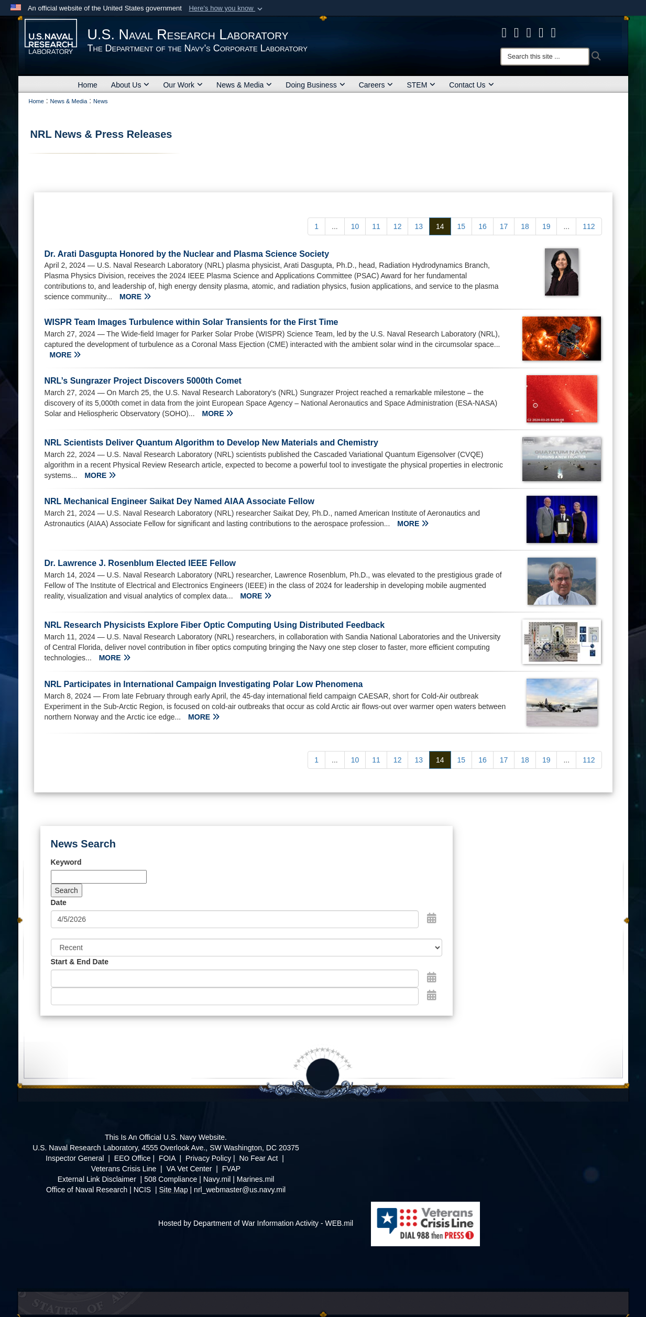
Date (59, 902)
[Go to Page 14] (440, 226)
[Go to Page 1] (316, 226)
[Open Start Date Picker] (432, 977)
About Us (130, 85)
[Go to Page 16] (483, 226)
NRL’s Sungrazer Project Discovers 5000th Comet (143, 380)
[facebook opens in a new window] (504, 32)
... (335, 226)
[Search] (544, 57)
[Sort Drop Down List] (247, 947)
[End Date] (235, 996)
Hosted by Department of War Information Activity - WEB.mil (255, 1223)
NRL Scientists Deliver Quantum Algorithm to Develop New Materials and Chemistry (211, 442)
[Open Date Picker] (432, 918)
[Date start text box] (235, 978)
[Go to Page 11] (376, 226)
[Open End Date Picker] (432, 995)
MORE (135, 296)
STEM (421, 85)
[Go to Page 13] (419, 226)
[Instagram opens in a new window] (529, 32)
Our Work (183, 85)
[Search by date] (235, 919)
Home (87, 85)
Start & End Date (79, 961)
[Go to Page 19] (546, 226)
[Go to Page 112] (588, 226)
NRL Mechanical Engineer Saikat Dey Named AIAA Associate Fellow (179, 501)
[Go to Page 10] (355, 226)
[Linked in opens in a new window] (541, 32)
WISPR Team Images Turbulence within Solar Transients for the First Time (191, 322)
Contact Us (471, 85)
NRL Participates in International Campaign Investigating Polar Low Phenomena (204, 684)
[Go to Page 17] (504, 226)
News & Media (244, 85)
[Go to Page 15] (462, 226)
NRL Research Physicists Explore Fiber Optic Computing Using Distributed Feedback (215, 625)
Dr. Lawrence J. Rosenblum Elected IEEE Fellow (140, 563)
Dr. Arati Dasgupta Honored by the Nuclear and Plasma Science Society (187, 253)
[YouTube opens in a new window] (553, 32)
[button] (227, 8)
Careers (376, 85)
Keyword (66, 862)
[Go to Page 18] (525, 226)
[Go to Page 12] (398, 226)
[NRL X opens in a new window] (516, 32)
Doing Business (315, 85)
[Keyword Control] (99, 877)
